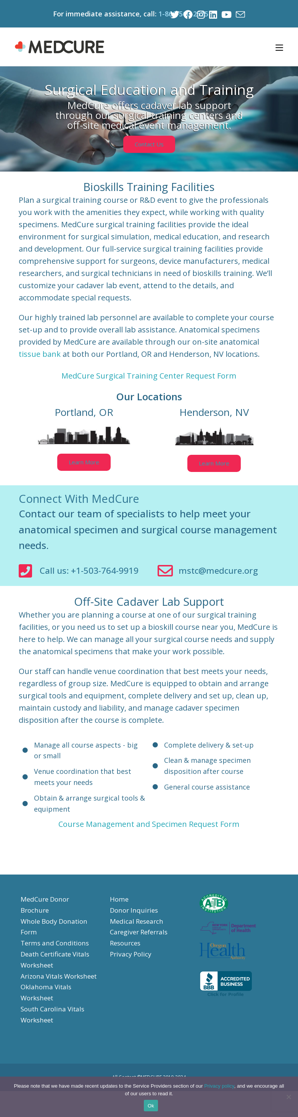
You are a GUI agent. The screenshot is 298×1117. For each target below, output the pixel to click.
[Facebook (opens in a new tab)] (186, 13)
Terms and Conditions (57, 958)
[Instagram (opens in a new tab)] (199, 13)
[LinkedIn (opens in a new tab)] (212, 13)
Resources (126, 958)
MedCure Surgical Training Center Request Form (148, 374)
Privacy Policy (132, 969)
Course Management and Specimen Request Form (148, 839)
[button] (149, 142)
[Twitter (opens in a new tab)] (173, 13)
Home (119, 914)
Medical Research (138, 935)
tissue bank (40, 353)
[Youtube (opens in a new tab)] (226, 13)
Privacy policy (219, 1086)
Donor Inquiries (135, 925)
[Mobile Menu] (279, 46)
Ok (151, 1106)
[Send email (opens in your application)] (239, 13)
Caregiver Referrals (141, 947)
